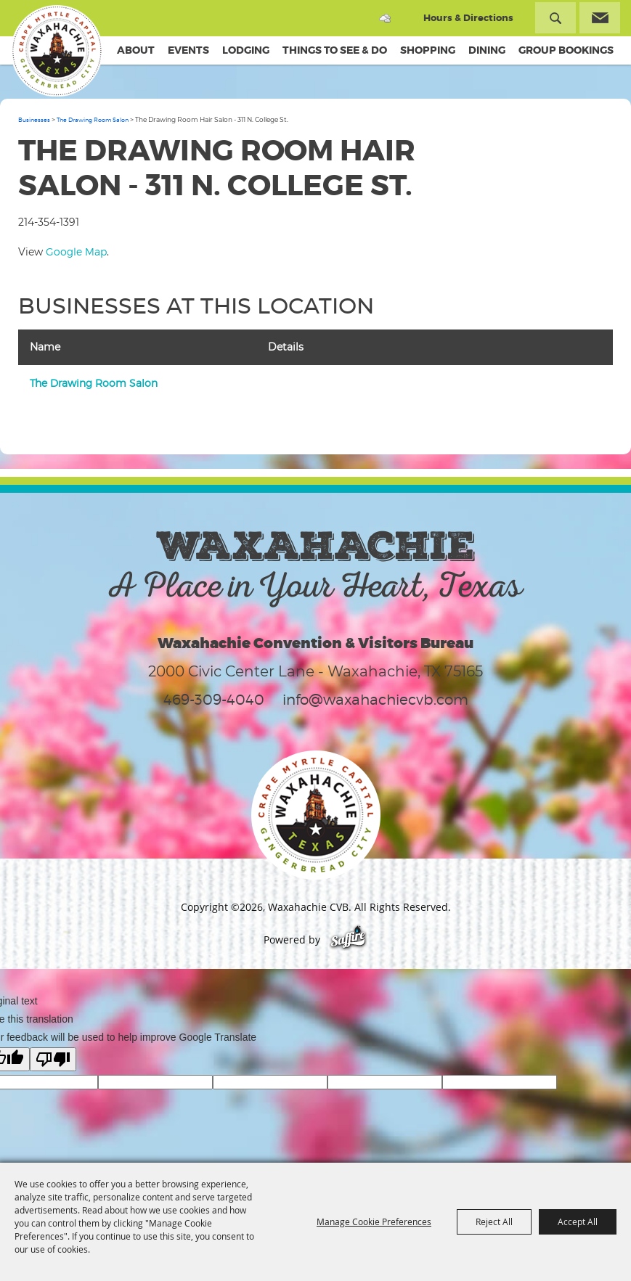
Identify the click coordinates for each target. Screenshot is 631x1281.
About (136, 50)
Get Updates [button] (599, 17)
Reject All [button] (494, 1221)
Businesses (34, 119)
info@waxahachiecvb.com (375, 699)
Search (555, 17)
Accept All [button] (578, 1221)
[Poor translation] (53, 1059)
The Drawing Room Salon (93, 119)
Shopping (427, 50)
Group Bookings (566, 50)
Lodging (245, 50)
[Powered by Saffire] (348, 939)
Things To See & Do (334, 50)
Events (188, 50)
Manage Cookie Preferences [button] (374, 1221)
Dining (486, 50)
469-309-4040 (213, 699)
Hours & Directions (468, 18)
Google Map (76, 251)
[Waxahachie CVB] (56, 51)
